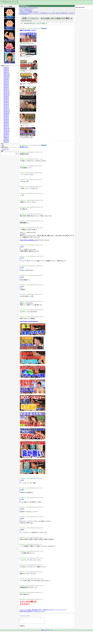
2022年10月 (6, 131)
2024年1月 (6, 108)
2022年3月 (6, 142)
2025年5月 (6, 84)
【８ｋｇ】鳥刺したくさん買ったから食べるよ (28, 7)
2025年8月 (6, 79)
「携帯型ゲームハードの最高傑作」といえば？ (28, 11)
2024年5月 (6, 102)
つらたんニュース (9, 1)
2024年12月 (6, 92)
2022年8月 (6, 134)
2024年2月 (6, 107)
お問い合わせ (5, 149)
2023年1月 (6, 126)
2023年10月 (6, 113)
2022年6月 (6, 137)
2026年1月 (6, 72)
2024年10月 (6, 95)
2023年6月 (6, 119)
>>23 (22, 480)
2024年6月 (6, 101)
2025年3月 (6, 87)
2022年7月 (6, 136)
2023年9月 (6, 114)
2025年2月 (6, 88)
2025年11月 (6, 75)
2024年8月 (6, 98)
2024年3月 (6, 105)
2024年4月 (6, 104)
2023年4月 (6, 122)
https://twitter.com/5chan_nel (28, 240)
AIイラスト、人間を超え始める (25, 10)
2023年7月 (6, 117)
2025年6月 (6, 82)
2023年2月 (6, 125)
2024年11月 (6, 93)
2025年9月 (6, 78)
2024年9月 (6, 96)
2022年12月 (6, 128)
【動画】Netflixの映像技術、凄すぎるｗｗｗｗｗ (31, 611)
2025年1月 (6, 90)
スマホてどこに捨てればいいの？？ (26, 9)
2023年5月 (6, 120)
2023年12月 (6, 110)
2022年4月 (6, 140)
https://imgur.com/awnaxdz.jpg (29, 321)
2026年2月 (6, 70)
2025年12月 (6, 73)
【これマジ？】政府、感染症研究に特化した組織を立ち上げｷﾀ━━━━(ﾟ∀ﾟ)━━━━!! (43, 609)
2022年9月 (6, 133)
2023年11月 (6, 111)
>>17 (22, 246)
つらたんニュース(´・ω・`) (46, 631)
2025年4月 (6, 85)
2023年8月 (6, 116)
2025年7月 (6, 81)
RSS (3, 145)
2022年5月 (6, 139)
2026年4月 (6, 67)
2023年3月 (6, 123)
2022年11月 (6, 130)
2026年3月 (6, 69)
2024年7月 (6, 99)
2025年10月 (6, 76)
